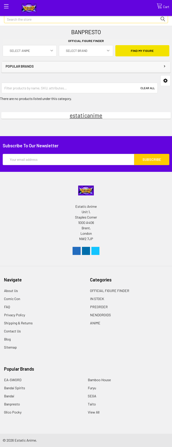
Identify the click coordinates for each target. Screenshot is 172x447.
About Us (11, 290)
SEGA (92, 396)
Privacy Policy (14, 315)
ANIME (95, 323)
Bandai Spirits (14, 388)
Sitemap (10, 347)
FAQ (7, 307)
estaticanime (86, 115)
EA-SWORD (13, 380)
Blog (7, 339)
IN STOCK (97, 299)
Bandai (9, 396)
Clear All (147, 88)
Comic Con (12, 299)
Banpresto (12, 404)
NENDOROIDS (100, 315)
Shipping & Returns (18, 323)
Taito (92, 404)
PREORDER (99, 307)
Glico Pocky (13, 412)
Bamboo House (99, 380)
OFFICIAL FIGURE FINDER (109, 290)
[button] (165, 80)
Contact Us (12, 331)
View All (93, 412)
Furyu (92, 388)
